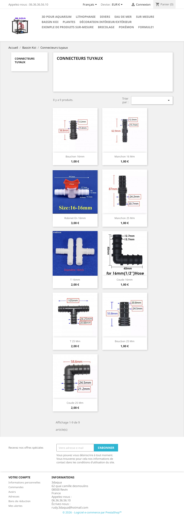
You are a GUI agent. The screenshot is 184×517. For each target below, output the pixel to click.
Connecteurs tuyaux (24, 60)
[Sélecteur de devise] (118, 5)
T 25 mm (75, 341)
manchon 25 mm (124, 218)
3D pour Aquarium (57, 17)
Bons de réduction (19, 501)
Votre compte (19, 477)
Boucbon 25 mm (124, 341)
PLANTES (69, 22)
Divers (105, 17)
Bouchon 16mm (75, 156)
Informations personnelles (24, 482)
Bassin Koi (50, 22)
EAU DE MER (123, 17)
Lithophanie (86, 17)
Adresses (13, 496)
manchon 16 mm (124, 156)
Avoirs (12, 491)
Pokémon (126, 27)
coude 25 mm (75, 402)
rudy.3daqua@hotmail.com (70, 507)
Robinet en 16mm (75, 218)
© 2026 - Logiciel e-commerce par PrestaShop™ (92, 512)
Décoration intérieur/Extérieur (106, 22)
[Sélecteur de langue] (90, 5)
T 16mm (75, 279)
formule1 (146, 27)
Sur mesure (145, 17)
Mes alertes (15, 505)
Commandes (16, 487)
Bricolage (106, 27)
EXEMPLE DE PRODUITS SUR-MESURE (68, 27)
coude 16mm (125, 279)
